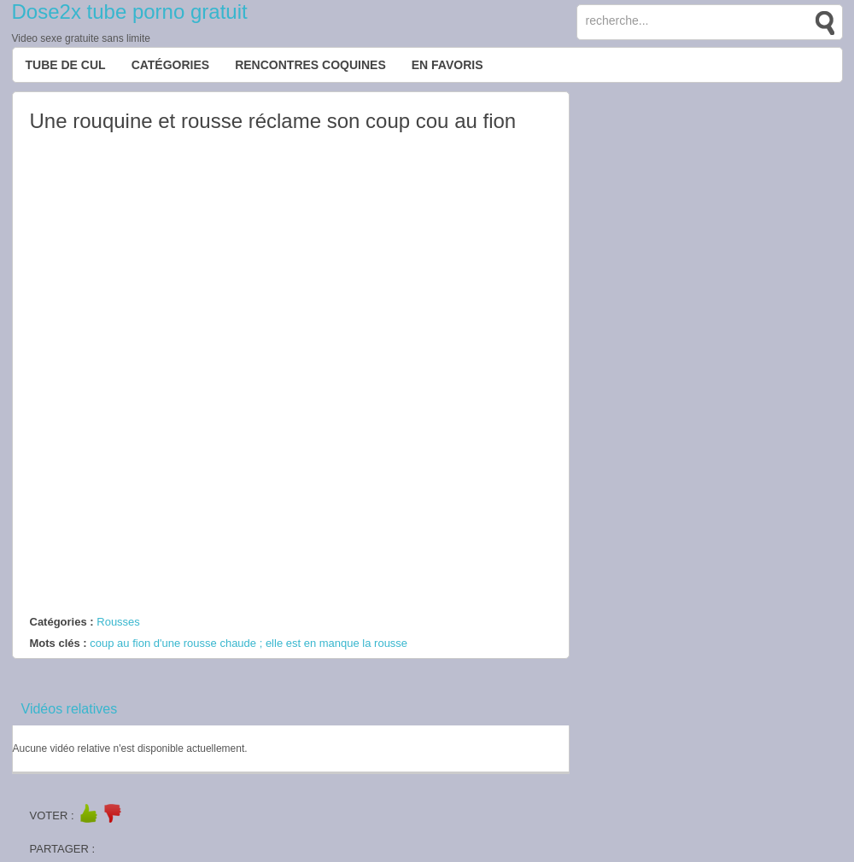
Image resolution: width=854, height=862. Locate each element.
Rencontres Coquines (310, 65)
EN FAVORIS (447, 65)
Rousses (118, 621)
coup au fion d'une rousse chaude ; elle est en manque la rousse (248, 643)
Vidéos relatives (69, 709)
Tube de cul (66, 65)
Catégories (171, 65)
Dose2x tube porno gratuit (130, 11)
